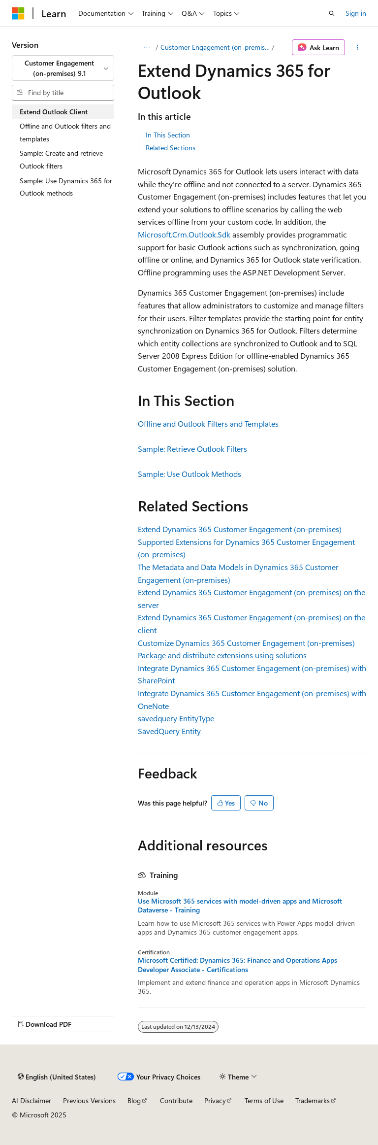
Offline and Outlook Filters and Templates (208, 423)
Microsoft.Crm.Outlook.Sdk (184, 234)
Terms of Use (264, 1100)
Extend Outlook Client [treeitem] (54, 111)
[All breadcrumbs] (146, 47)
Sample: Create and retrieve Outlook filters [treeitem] (61, 159)
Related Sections (170, 147)
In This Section (168, 134)
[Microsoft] (18, 13)
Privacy (215, 1100)
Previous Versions (89, 1100)
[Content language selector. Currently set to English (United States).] (57, 1076)
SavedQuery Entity (169, 731)
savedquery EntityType (176, 718)
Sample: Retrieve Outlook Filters (192, 448)
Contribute (176, 1100)
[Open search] (332, 13)
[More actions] (357, 47)
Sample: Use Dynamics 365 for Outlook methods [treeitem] (66, 187)
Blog (134, 1100)
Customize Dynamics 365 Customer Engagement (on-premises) (246, 643)
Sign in (356, 13)
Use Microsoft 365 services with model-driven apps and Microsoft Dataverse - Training (240, 905)
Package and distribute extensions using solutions (222, 655)
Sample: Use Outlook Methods (189, 474)
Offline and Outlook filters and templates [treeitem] (65, 132)
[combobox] (63, 68)
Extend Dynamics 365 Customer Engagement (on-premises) (240, 529)
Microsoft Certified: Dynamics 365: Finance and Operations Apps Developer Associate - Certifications (237, 965)
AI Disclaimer (31, 1100)
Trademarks (312, 1100)
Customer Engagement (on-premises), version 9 (215, 47)
